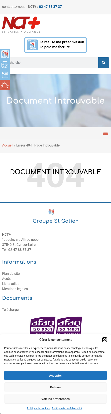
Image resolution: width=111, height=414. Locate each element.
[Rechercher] (103, 62)
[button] (105, 340)
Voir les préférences (55, 399)
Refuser (55, 387)
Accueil (7, 145)
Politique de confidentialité (67, 408)
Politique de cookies (38, 408)
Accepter (55, 375)
